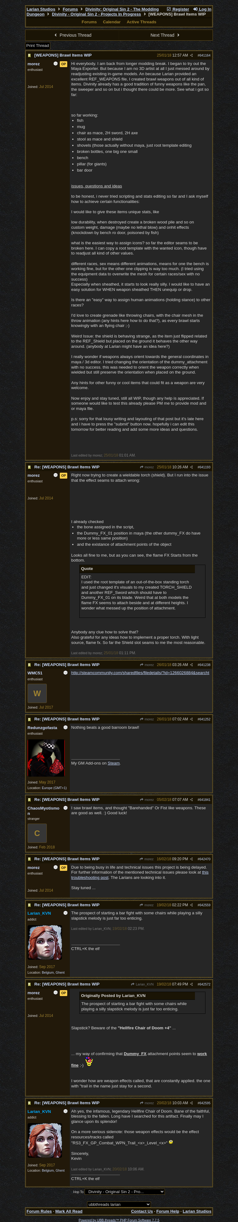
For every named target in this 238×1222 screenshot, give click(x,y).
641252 (205, 719)
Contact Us (142, 1211)
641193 (205, 467)
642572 (205, 984)
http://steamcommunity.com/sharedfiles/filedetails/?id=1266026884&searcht (140, 672)
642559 (205, 905)
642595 (205, 1103)
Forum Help (167, 1211)
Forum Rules (39, 1211)
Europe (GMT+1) (54, 788)
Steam (114, 763)
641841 (205, 800)
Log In (202, 9)
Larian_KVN (142, 984)
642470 (205, 859)
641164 (205, 55)
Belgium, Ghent (53, 972)
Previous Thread (72, 35)
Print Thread (37, 45)
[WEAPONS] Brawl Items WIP (63, 55)
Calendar (112, 22)
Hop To (78, 1192)
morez (146, 467)
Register (177, 9)
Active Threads (141, 22)
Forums (70, 9)
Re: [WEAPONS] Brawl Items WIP (66, 467)
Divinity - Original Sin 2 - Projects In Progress (96, 14)
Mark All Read (68, 1211)
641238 (205, 665)
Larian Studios (41, 9)
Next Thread (166, 35)
